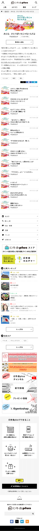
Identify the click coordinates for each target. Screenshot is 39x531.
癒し (21, 78)
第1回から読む (19, 42)
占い (25, 340)
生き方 (7, 11)
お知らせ (8, 239)
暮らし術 (8, 221)
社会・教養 (8, 225)
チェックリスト (15, 340)
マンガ (7, 235)
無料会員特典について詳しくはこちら (19, 491)
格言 (14, 78)
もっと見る (19, 329)
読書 (6, 230)
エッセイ (5, 78)
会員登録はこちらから (19, 486)
